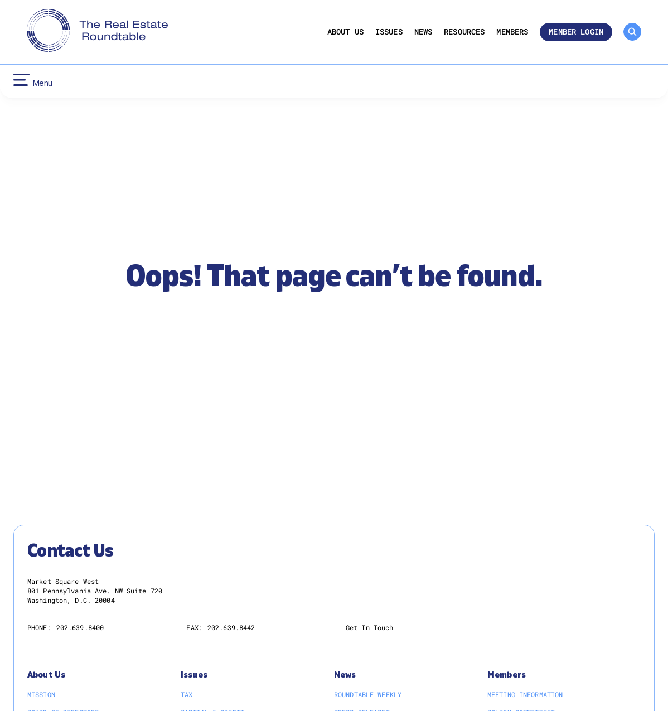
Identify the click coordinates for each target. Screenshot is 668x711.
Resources (464, 32)
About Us (345, 32)
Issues (389, 32)
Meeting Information (525, 694)
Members (512, 32)
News (423, 32)
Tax (186, 694)
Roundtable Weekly (367, 694)
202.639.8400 (80, 627)
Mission (41, 694)
